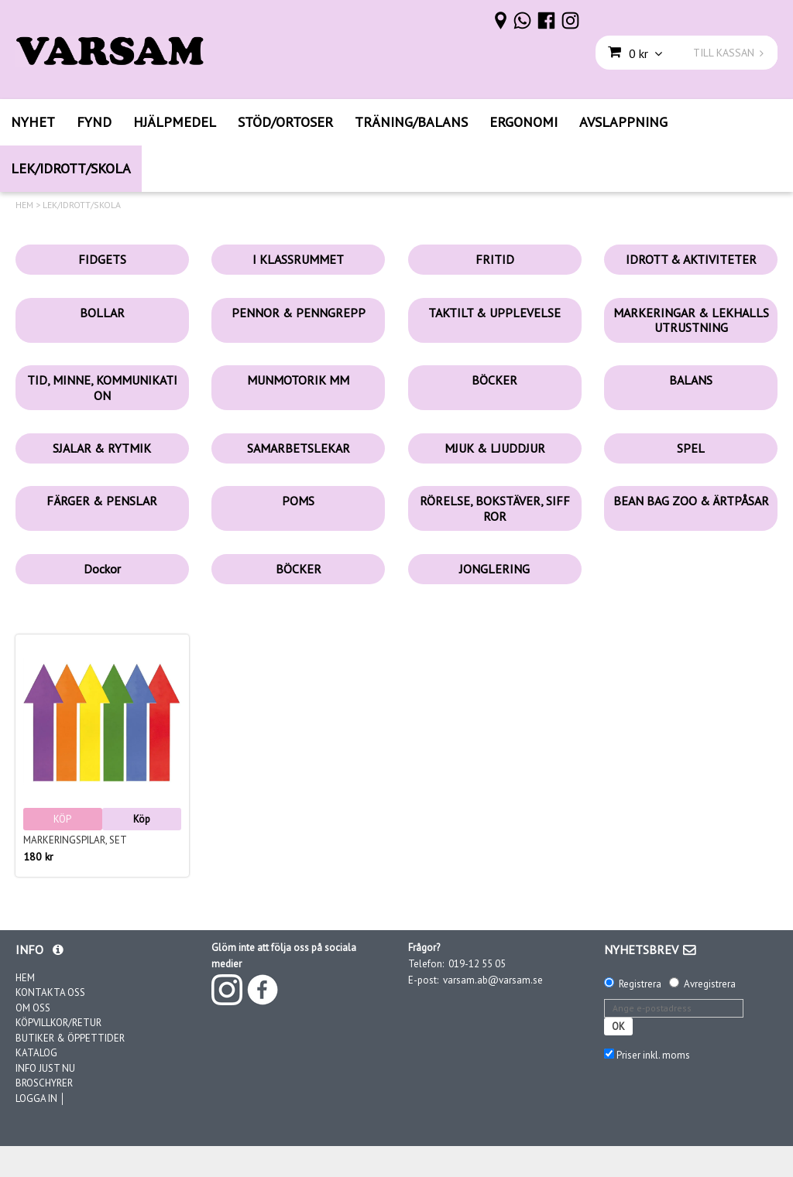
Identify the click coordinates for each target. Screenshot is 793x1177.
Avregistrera (710, 984)
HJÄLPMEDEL (174, 122)
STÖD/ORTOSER (285, 122)
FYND (94, 122)
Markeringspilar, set (75, 840)
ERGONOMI (523, 122)
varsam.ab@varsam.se (493, 980)
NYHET (33, 122)
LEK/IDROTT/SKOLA (71, 168)
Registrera (640, 984)
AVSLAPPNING (623, 122)
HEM (24, 205)
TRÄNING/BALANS (411, 122)
